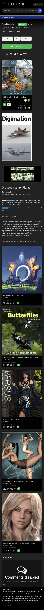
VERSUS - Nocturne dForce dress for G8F (18, 419)
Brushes (10, 192)
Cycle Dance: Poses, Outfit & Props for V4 (18, 481)
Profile (31, 24)
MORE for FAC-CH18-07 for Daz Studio (17, 97)
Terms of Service (7, 603)
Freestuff (16, 28)
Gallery (6, 28)
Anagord (6, 421)
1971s (6, 297)
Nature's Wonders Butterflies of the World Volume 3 (21, 357)
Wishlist (25, 28)
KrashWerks (8, 545)
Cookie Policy (27, 603)
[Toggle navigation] (3, 4)
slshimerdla (14, 195)
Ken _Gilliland (9, 359)
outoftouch (8, 483)
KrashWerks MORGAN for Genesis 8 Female (19, 543)
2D (3, 192)
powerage (8, 101)
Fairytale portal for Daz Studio (13, 295)
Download (16, 46)
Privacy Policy (6, 605)
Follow (22, 24)
